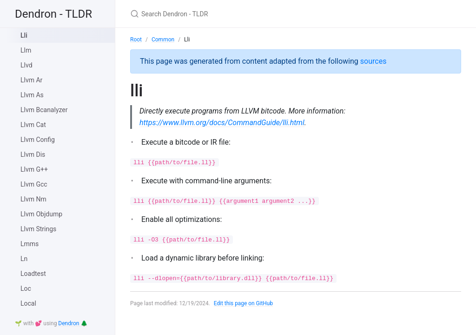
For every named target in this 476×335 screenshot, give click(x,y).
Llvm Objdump (41, 214)
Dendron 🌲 (72, 323)
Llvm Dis (32, 154)
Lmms (29, 244)
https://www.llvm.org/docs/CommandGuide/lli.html (221, 122)
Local (28, 303)
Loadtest (33, 273)
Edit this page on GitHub (244, 303)
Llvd (26, 65)
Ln (23, 258)
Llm (25, 50)
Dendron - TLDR (53, 13)
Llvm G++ (34, 169)
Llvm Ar (31, 80)
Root (136, 39)
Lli (23, 35)
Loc (25, 288)
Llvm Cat (33, 124)
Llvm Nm (33, 199)
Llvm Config (37, 139)
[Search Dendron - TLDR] (239, 13)
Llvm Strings (38, 229)
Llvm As (32, 95)
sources (373, 61)
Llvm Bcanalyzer (44, 110)
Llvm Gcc (33, 184)
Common (163, 39)
